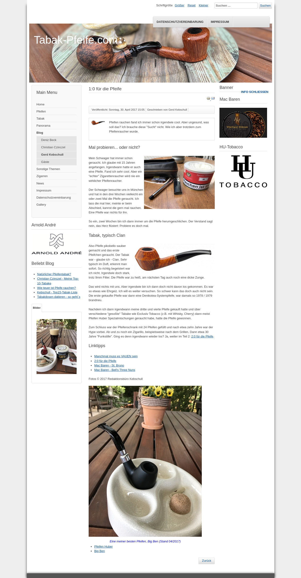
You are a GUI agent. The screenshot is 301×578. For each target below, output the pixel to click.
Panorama (43, 125)
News (40, 183)
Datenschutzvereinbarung (180, 22)
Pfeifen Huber (103, 546)
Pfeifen (41, 111)
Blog (40, 132)
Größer (179, 5)
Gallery (41, 204)
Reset (191, 5)
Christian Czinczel (53, 147)
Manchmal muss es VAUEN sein (116, 356)
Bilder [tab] (37, 307)
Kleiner (203, 5)
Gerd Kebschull (52, 154)
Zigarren (42, 176)
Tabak (41, 118)
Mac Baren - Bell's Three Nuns (114, 370)
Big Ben (99, 551)
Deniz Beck (49, 140)
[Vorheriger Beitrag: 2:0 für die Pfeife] (206, 561)
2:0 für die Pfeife (202, 336)
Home (41, 104)
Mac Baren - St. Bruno (109, 365)
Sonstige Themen (48, 169)
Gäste (45, 162)
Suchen (265, 5)
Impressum (220, 22)
